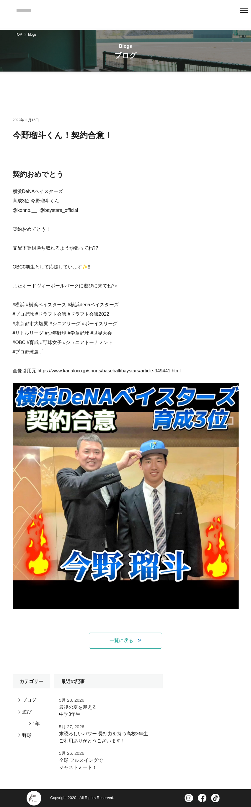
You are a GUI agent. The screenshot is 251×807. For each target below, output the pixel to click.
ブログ (29, 700)
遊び (27, 711)
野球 (27, 735)
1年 (36, 723)
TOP (18, 34)
